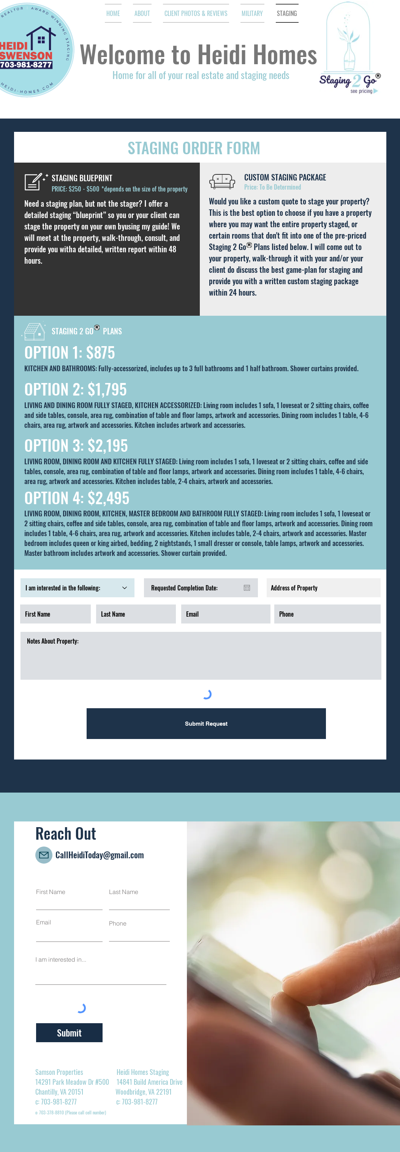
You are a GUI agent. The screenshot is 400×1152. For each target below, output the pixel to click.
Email (43, 922)
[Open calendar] (247, 588)
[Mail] (43, 855)
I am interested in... (60, 959)
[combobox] (324, 587)
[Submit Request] (206, 723)
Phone (117, 923)
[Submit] (69, 1032)
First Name (50, 892)
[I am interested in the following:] (77, 587)
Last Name (123, 892)
